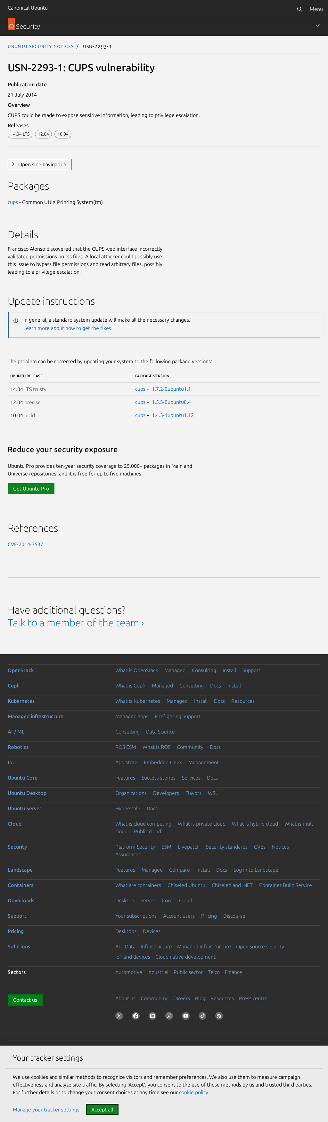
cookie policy (193, 1092)
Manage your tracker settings (46, 1109)
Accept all (102, 1109)
